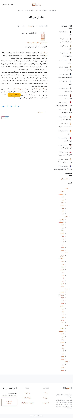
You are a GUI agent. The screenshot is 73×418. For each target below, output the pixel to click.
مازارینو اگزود (68, 91)
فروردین (62, 191)
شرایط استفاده (27, 398)
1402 (66, 253)
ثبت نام (5, 4)
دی (63, 244)
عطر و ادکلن (64, 179)
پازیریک (69, 49)
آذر (63, 214)
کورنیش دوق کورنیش (66, 42)
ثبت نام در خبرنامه (9, 402)
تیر (63, 200)
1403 (66, 217)
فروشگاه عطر (17, 89)
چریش (70, 63)
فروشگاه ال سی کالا (41, 10)
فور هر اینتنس (68, 141)
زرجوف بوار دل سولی (66, 119)
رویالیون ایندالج (67, 56)
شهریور (62, 205)
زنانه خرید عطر (40, 89)
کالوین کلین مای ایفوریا (65, 155)
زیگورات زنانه (68, 70)
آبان (63, 211)
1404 (66, 189)
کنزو (44, 53)
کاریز (70, 84)
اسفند (62, 250)
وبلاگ (32, 10)
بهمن (62, 247)
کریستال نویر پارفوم (66, 148)
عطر (46, 55)
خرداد (62, 197)
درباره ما (27, 10)
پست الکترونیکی (9, 394)
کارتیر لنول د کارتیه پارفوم (65, 127)
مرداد (62, 203)
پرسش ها (27, 393)
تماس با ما (20, 10)
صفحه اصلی (52, 10)
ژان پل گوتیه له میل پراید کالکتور (63, 169)
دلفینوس (69, 134)
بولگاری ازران (68, 98)
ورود (11, 4)
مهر (63, 208)
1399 (66, 362)
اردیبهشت (61, 194)
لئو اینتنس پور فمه (29, 33)
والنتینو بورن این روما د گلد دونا (63, 162)
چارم (70, 35)
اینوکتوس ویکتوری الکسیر (65, 77)
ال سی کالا (30, 26)
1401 (66, 289)
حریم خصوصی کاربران (27, 403)
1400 (66, 325)
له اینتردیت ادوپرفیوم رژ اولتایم (63, 105)
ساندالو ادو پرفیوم (67, 112)
